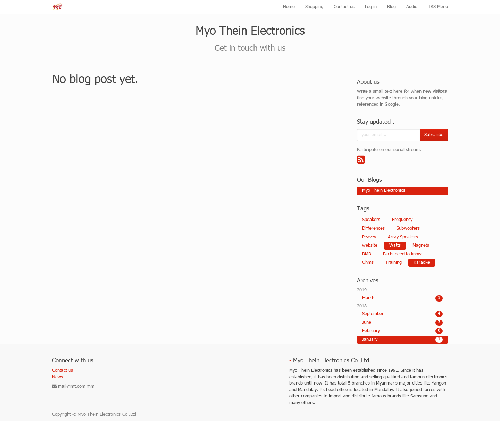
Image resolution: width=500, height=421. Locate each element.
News (57, 377)
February (402, 331)
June (402, 323)
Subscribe (433, 135)
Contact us (62, 371)
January (402, 340)
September (402, 314)
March (402, 298)
